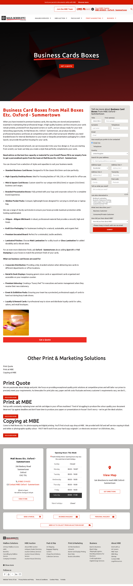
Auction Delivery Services (33, 552)
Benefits (6, 552)
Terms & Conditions (42, 579)
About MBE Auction (31, 547)
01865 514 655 (24, 481)
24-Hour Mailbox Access (11, 547)
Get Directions (110, 491)
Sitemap (113, 556)
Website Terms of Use (10, 579)
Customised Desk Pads (110, 204)
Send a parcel (29, 517)
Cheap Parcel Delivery (53, 554)
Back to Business (95, 547)
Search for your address (100, 157)
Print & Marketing (75, 543)
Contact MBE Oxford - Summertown (24, 484)
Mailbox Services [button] (43, 15)
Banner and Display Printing (77, 552)
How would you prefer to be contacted (105, 139)
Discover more (11, 397)
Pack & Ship (51, 543)
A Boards (71, 549)
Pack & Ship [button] (76, 15)
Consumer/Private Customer (103, 214)
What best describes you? (100, 207)
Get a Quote (66, 66)
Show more (8, 565)
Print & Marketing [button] (94, 15)
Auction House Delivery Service (32, 555)
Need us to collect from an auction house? (66, 525)
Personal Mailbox (102, 517)
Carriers (49, 552)
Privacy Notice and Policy (26, 579)
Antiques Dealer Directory (33, 549)
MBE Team (114, 552)
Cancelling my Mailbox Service (10, 555)
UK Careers (114, 549)
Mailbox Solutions (10, 543)
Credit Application (95, 558)
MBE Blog (114, 554)
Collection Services (52, 556)
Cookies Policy (54, 579)
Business (93, 543)
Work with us (115, 547)
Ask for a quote (82, 7)
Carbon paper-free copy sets (110, 202)
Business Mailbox (66, 517)
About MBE (116, 543)
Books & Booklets (74, 556)
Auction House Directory (33, 558)
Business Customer (100, 211)
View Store (23, 499)
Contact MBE (115, 559)
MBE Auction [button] (61, 15)
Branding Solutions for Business (97, 555)
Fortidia (63, 579)
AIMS (4, 549)
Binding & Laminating (110, 198)
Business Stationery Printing (110, 200)
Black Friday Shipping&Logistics (96, 550)
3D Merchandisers (74, 547)
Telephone (97, 146)
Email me (96, 143)
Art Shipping (50, 547)
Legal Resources (116, 561)
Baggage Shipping (52, 549)
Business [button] (111, 15)
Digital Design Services (97, 561)
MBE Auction (30, 543)
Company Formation (9, 558)
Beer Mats (71, 554)
